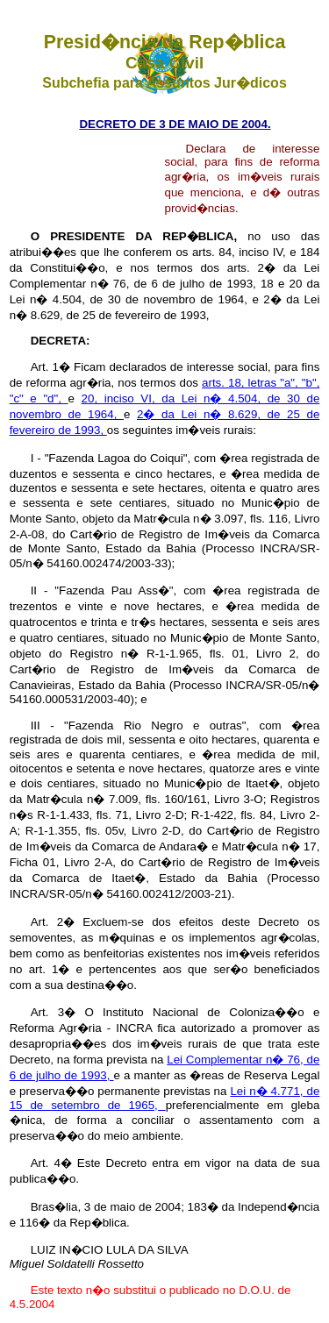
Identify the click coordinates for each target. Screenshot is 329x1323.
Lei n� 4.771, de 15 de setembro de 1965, (165, 1098)
